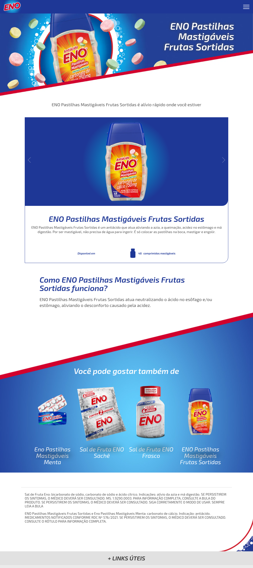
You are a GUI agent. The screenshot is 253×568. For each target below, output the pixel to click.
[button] (126, 558)
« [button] (31, 160)
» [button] (222, 160)
